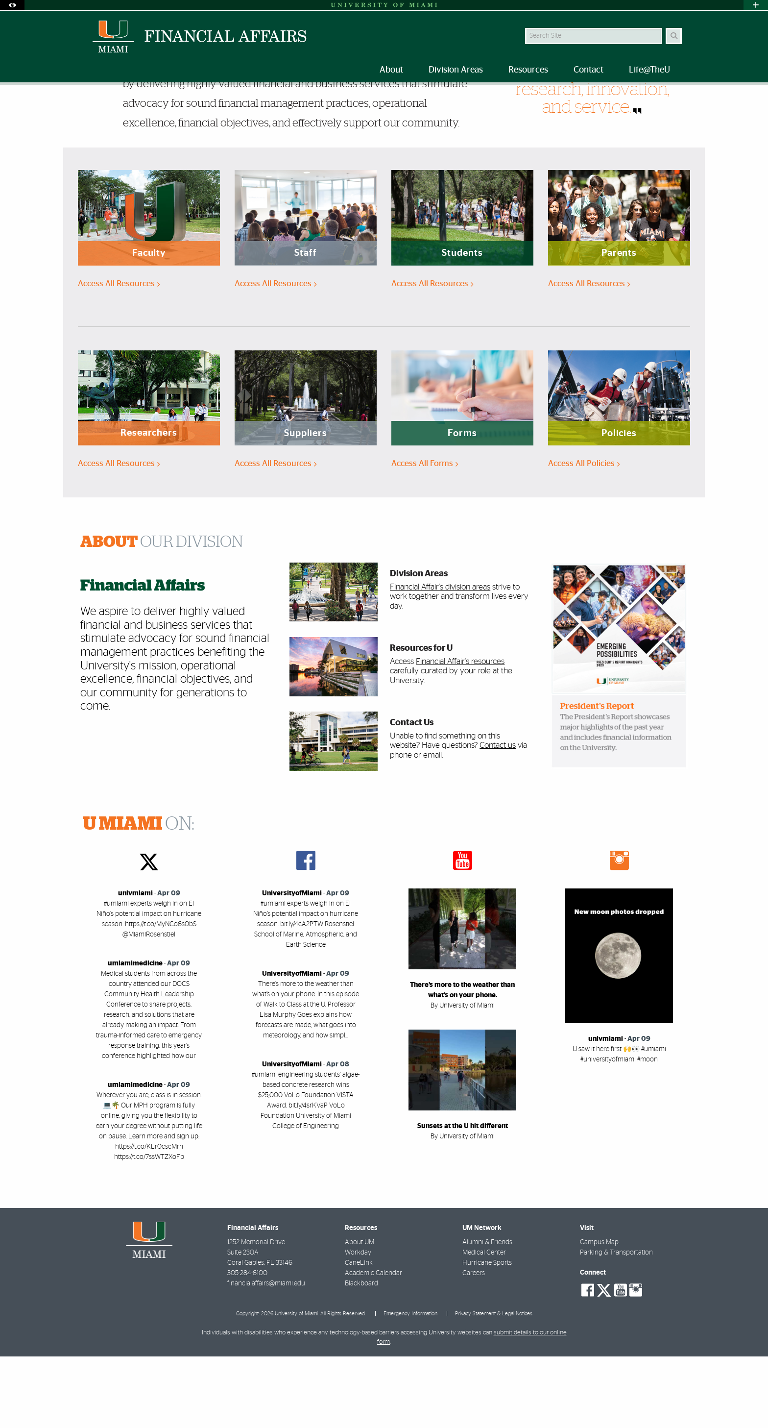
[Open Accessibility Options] (12, 5)
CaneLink (359, 1334)
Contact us (498, 816)
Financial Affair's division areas (440, 658)
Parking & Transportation (616, 1324)
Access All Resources (119, 355)
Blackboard (361, 1355)
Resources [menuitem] (528, 70)
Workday (358, 1324)
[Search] (674, 36)
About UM (359, 1313)
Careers (473, 1344)
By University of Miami (463, 1077)
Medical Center (484, 1324)
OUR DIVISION (161, 613)
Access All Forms (424, 535)
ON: (138, 895)
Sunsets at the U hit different (462, 1197)
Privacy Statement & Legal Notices (493, 1385)
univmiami (135, 964)
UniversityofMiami (292, 964)
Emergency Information (410, 1385)
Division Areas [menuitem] (456, 70)
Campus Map (599, 1313)
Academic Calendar (373, 1344)
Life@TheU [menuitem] (649, 70)
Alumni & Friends (487, 1313)
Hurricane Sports (487, 1334)
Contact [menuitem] (588, 70)
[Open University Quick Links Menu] (756, 5)
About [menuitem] (391, 70)
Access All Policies (584, 535)
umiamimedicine (135, 1035)
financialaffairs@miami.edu (266, 1355)
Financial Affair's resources (460, 733)
